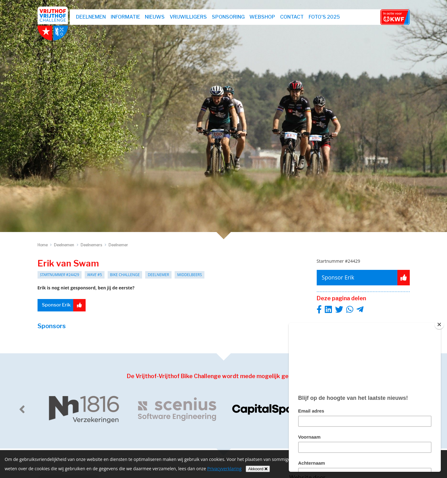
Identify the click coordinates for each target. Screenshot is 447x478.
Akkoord (257, 469)
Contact (292, 17)
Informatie (126, 17)
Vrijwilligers (188, 17)
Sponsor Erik (64, 305)
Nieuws (155, 17)
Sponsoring (228, 17)
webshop (263, 17)
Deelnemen (91, 17)
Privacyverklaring (224, 468)
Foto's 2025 (324, 17)
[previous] (22, 409)
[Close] (439, 324)
